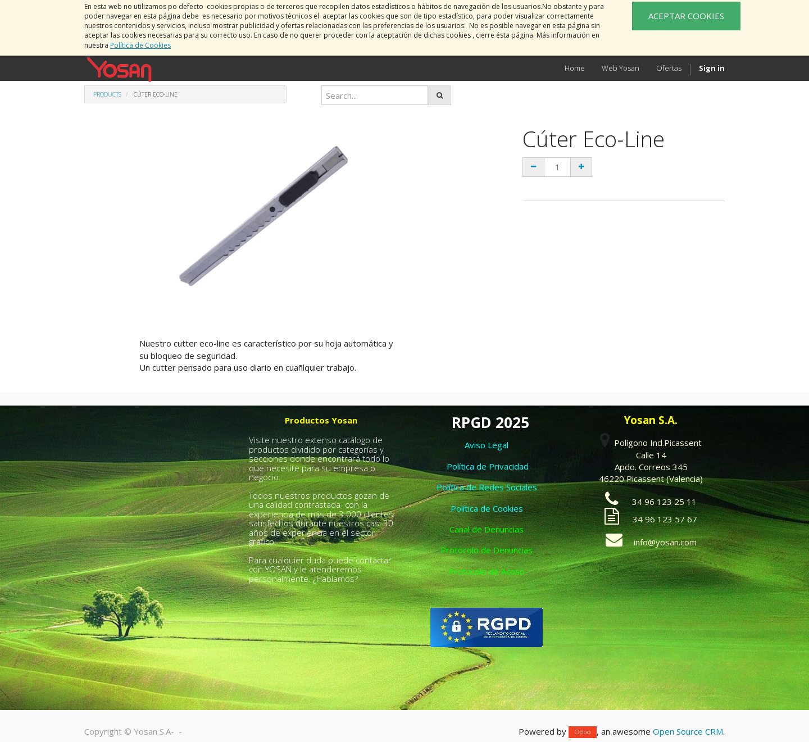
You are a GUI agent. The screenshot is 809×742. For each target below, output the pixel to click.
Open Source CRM (688, 731)
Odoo (582, 732)
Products (107, 94)
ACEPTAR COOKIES (686, 15)
